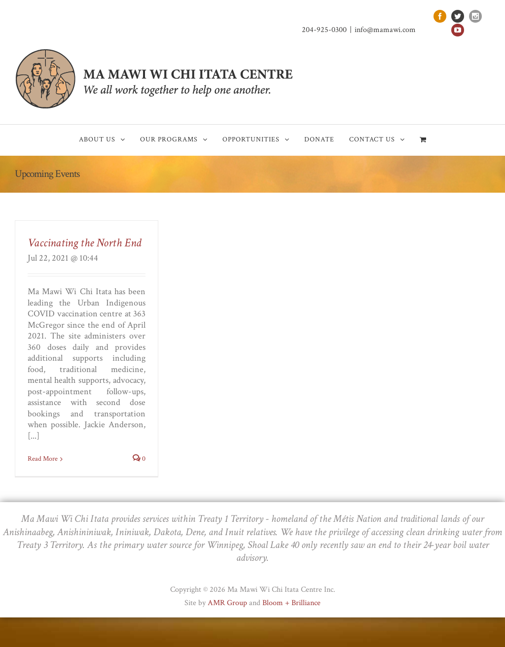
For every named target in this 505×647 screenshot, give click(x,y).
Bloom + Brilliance (291, 603)
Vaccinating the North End (84, 242)
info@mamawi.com (385, 30)
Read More (43, 458)
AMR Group (227, 603)
